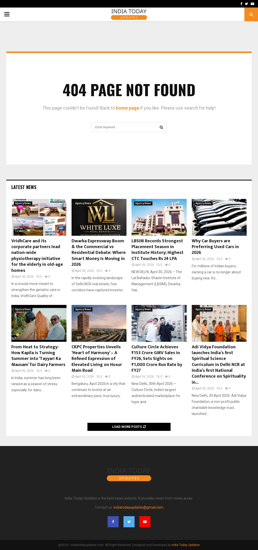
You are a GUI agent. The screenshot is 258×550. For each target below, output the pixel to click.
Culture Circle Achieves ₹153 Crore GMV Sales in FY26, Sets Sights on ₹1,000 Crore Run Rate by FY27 (157, 359)
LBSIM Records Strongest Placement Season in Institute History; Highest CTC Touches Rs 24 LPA (157, 250)
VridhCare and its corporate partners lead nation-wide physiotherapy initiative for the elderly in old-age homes (37, 255)
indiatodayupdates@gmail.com (138, 507)
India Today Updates (186, 545)
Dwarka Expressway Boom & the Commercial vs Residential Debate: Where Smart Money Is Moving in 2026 (99, 253)
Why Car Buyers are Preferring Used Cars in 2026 (215, 247)
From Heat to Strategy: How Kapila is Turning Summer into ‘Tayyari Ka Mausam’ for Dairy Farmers (38, 356)
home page (127, 108)
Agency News (23, 203)
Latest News (23, 187)
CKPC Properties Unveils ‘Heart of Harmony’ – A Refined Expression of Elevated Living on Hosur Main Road (97, 359)
